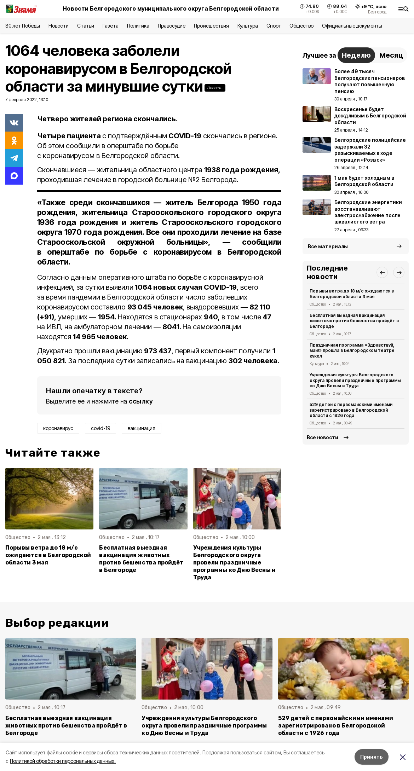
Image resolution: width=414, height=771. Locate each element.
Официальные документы (352, 26)
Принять (371, 757)
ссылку (141, 401)
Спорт (273, 26)
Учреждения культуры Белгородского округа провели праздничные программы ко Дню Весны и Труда (234, 562)
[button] (382, 272)
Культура (247, 26)
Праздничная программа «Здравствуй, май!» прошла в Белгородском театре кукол (352, 350)
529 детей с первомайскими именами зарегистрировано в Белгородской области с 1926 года (351, 410)
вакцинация (141, 428)
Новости (58, 26)
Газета (111, 26)
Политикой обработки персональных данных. (63, 761)
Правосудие (171, 26)
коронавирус (58, 428)
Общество (301, 26)
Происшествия (211, 26)
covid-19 (100, 428)
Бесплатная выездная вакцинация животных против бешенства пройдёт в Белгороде (141, 558)
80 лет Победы (22, 26)
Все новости (322, 437)
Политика (138, 26)
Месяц (391, 55)
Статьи (85, 26)
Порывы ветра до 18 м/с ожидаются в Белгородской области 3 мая (48, 555)
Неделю (356, 55)
